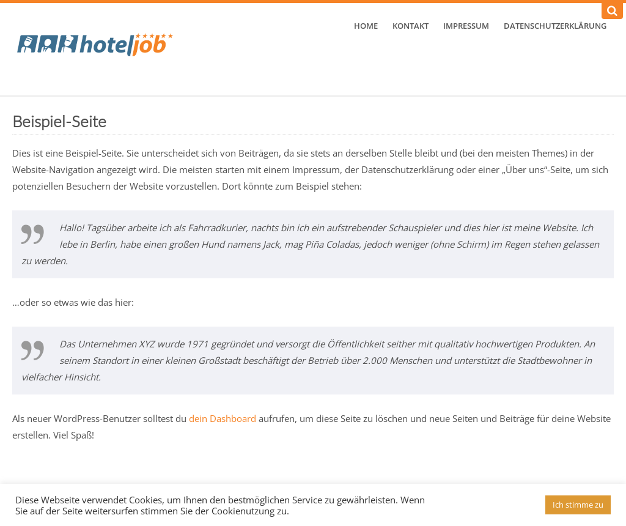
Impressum (466, 25)
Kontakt (410, 25)
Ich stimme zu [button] (578, 504)
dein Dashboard (222, 418)
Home (366, 25)
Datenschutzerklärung (555, 25)
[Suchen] (612, 11)
